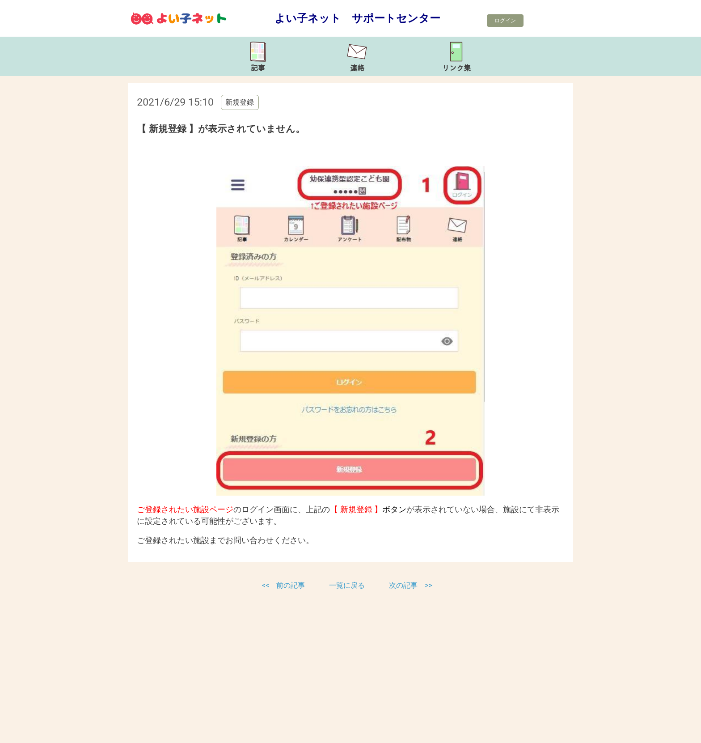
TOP (663, 732)
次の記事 (403, 585)
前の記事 (290, 585)
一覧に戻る (348, 585)
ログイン (505, 20)
